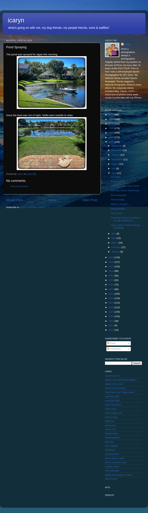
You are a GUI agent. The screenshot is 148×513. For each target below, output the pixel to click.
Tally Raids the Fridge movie (119, 392)
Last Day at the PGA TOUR (125, 186)
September (117, 159)
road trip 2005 (112, 396)
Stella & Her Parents (115, 388)
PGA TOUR (111, 479)
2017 (111, 266)
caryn (127, 44)
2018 (111, 262)
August (115, 164)
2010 (111, 298)
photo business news (116, 462)
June (114, 173)
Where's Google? (120, 204)
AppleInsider (111, 433)
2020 (111, 142)
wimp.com (110, 429)
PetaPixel (110, 450)
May (113, 233)
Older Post (89, 200)
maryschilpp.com (113, 413)
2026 (111, 114)
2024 (111, 123)
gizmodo (109, 441)
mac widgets (111, 446)
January (115, 251)
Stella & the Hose (114, 384)
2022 (111, 132)
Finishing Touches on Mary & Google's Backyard (126, 219)
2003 (111, 330)
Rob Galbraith (112, 470)
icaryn (16, 20)
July (113, 168)
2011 (111, 293)
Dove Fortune (118, 181)
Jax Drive (115, 177)
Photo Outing (117, 199)
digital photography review (118, 475)
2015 (111, 275)
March (114, 242)
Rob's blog (110, 409)
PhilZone (109, 421)
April (114, 238)
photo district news (114, 458)
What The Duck (113, 404)
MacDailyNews (112, 437)
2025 (111, 119)
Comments (114, 349)
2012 (111, 289)
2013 (111, 284)
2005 (111, 321)
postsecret (110, 425)
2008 (111, 307)
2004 (111, 325)
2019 (111, 257)
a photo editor (112, 466)
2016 (111, 271)
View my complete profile (118, 102)
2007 (111, 312)
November (117, 150)
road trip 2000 (112, 400)
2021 (111, 137)
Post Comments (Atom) (32, 207)
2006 (111, 316)
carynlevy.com (112, 375)
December (117, 146)
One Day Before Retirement (125, 190)
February (116, 247)
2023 (111, 128)
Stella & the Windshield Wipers (121, 380)
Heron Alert (117, 213)
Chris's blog (111, 417)
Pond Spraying (118, 195)
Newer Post (14, 200)
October (115, 155)
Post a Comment (19, 186)
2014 (111, 280)
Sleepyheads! (118, 208)
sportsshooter (112, 454)
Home (52, 200)
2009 (111, 302)
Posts (111, 343)
